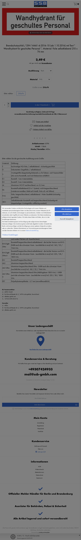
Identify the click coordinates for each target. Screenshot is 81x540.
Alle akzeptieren (66, 209)
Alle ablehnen (66, 214)
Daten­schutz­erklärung (32, 230)
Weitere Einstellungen (10, 235)
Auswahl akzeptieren (67, 219)
